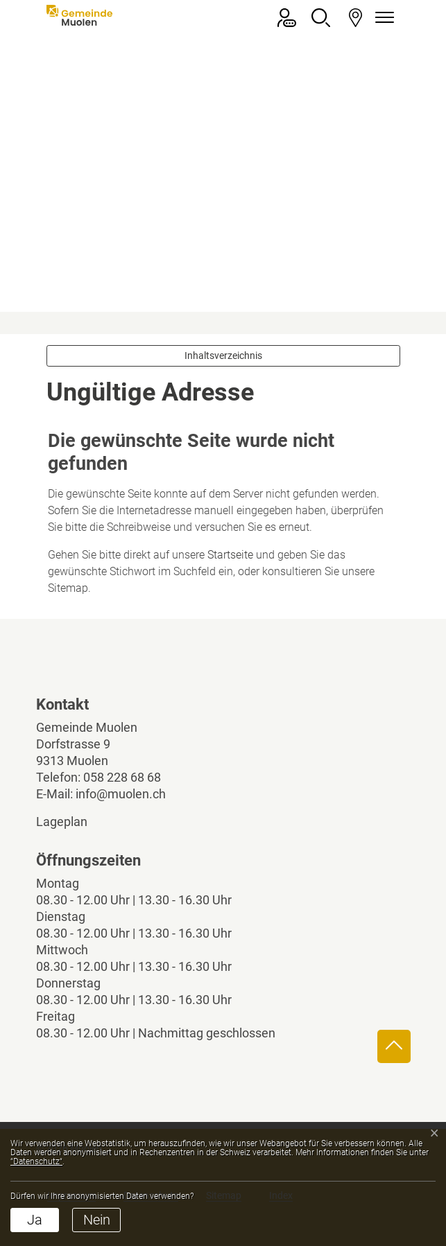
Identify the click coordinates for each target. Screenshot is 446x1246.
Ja (34, 1219)
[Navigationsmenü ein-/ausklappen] (383, 17)
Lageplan (73, 821)
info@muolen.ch (121, 794)
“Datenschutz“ (36, 1161)
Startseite (230, 554)
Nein (96, 1219)
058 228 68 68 (122, 777)
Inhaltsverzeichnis (223, 355)
